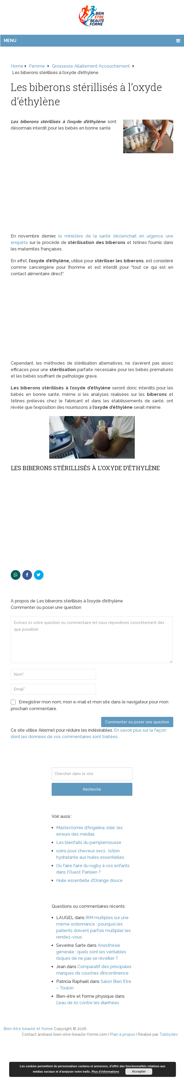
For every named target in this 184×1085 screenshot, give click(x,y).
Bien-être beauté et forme (28, 1029)
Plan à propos (122, 1034)
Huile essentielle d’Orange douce (89, 880)
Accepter (139, 1071)
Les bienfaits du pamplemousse (88, 842)
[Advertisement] (92, 193)
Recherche (92, 789)
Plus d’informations (105, 1071)
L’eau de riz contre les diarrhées (87, 1002)
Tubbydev (169, 1034)
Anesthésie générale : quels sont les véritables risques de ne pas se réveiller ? (91, 952)
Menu (10, 40)
